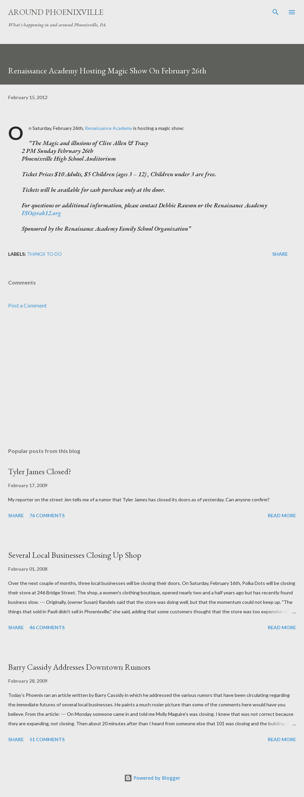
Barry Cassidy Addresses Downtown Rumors (79, 667)
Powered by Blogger (152, 778)
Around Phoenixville (55, 12)
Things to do (44, 254)
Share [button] (280, 254)
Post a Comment (27, 305)
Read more (282, 515)
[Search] (276, 12)
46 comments (47, 627)
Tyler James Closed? (39, 471)
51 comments (47, 739)
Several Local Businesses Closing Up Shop (74, 555)
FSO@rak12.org (41, 213)
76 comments (47, 515)
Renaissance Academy (108, 128)
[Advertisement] (152, 378)
